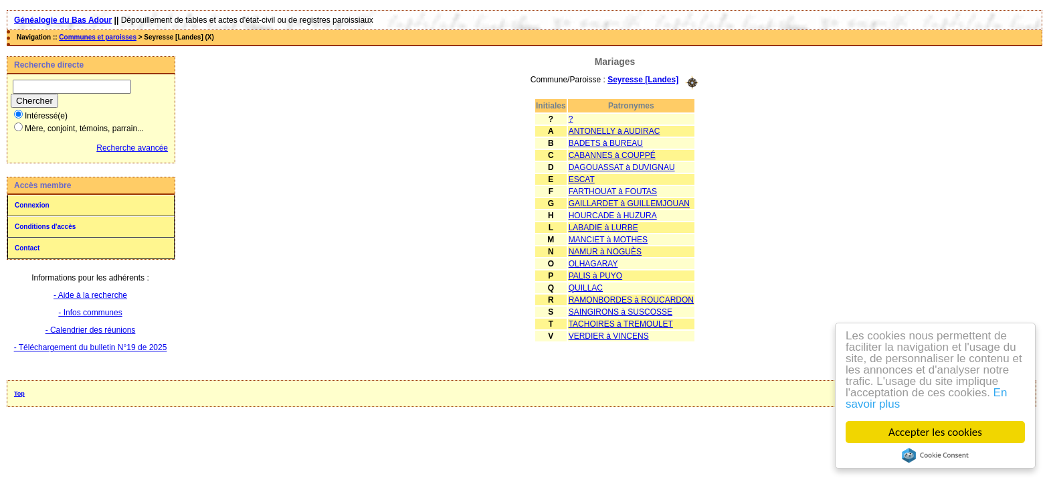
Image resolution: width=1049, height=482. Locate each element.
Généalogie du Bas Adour (63, 20)
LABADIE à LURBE (603, 227)
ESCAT (582, 179)
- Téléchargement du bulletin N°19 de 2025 (90, 347)
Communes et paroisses (97, 37)
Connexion (32, 205)
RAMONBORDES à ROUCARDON (631, 300)
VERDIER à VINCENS (609, 336)
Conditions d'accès (45, 226)
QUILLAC (586, 288)
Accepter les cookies (935, 432)
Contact (27, 248)
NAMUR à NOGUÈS (605, 251)
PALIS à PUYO (595, 275)
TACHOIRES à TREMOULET (621, 324)
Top (19, 393)
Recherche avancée (132, 148)
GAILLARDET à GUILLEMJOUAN (629, 203)
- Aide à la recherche (90, 295)
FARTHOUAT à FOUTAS (613, 191)
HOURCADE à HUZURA (613, 215)
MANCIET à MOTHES (608, 239)
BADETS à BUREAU (606, 143)
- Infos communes (90, 312)
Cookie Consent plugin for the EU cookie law (935, 455)
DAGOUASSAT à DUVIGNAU (622, 167)
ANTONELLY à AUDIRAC (614, 131)
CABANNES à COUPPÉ (612, 155)
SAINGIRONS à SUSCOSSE (620, 312)
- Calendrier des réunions (90, 330)
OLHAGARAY (593, 263)
